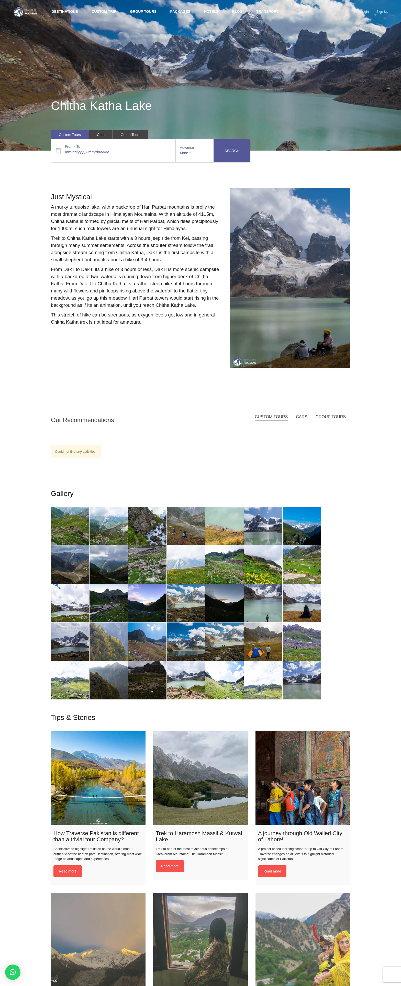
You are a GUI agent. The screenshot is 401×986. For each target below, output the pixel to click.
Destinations (65, 11)
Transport (267, 11)
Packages (180, 11)
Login (365, 12)
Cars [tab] (101, 135)
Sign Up (382, 12)
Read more (67, 871)
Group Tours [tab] (130, 135)
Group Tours (143, 11)
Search (232, 151)
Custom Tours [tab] (70, 135)
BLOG (237, 11)
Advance (187, 147)
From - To (72, 146)
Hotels (211, 11)
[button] (12, 972)
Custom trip (104, 11)
